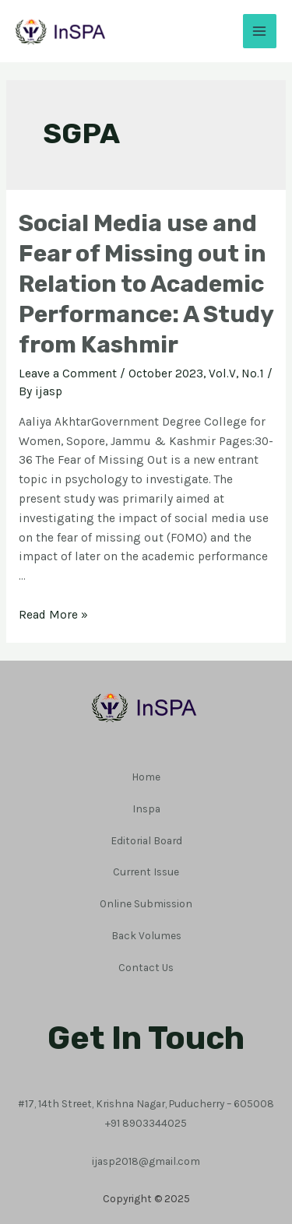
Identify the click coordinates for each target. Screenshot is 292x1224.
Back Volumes (146, 935)
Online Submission (146, 903)
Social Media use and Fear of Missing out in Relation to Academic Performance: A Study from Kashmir (146, 284)
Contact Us (146, 967)
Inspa (146, 808)
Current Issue (146, 871)
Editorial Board (146, 840)
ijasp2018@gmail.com (146, 1161)
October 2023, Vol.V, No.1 (196, 373)
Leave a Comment (68, 373)
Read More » (53, 615)
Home (146, 776)
